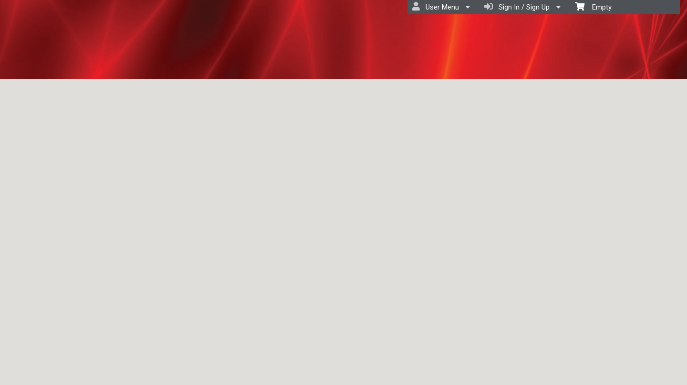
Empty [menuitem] (593, 6)
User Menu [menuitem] (441, 6)
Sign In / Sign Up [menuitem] (522, 6)
